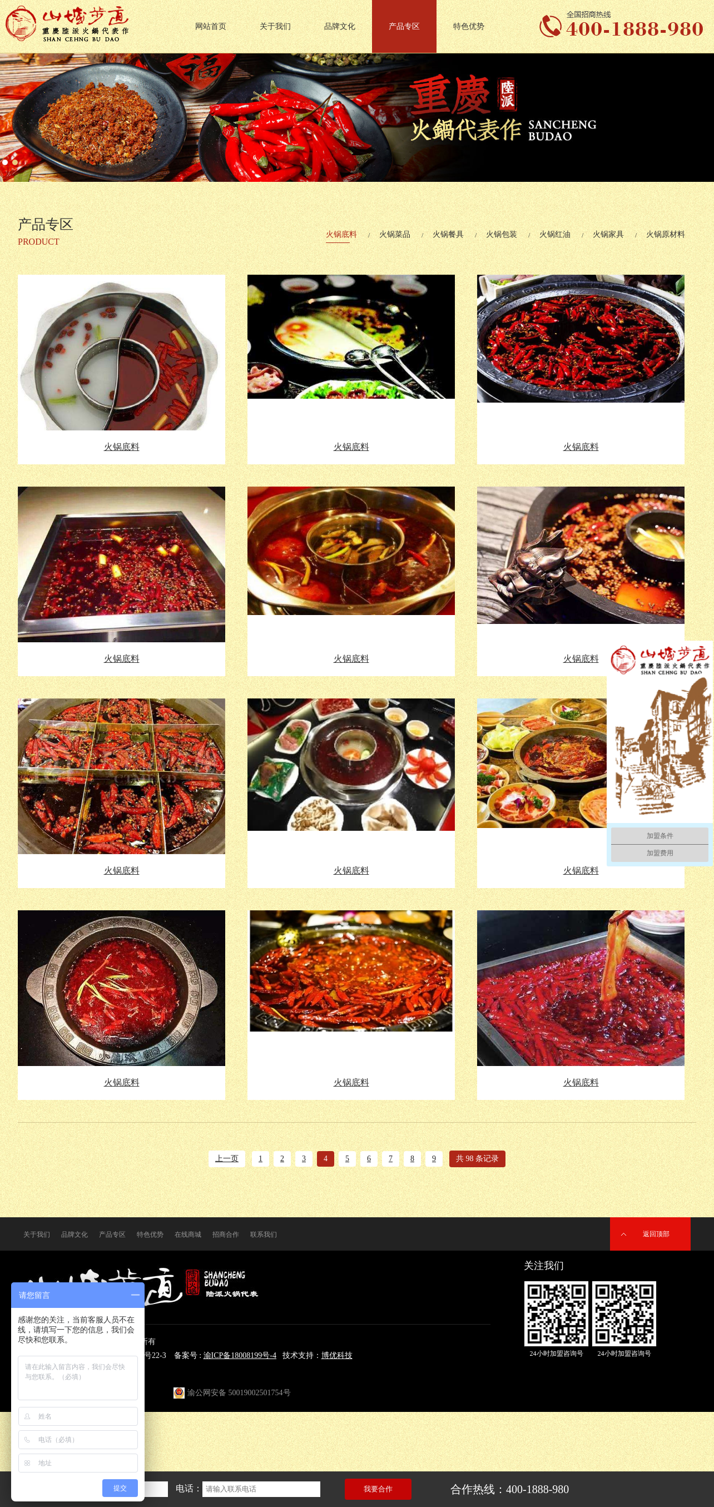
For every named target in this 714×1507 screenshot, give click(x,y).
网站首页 (210, 26)
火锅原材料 (665, 234)
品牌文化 (339, 26)
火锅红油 (555, 234)
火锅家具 (608, 234)
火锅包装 (501, 234)
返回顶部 (656, 1234)
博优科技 (337, 1355)
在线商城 (188, 1234)
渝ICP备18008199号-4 (240, 1355)
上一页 (227, 1158)
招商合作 (225, 1234)
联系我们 (263, 1234)
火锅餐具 (448, 234)
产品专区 (404, 26)
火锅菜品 (394, 234)
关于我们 (275, 26)
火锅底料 (341, 234)
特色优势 (468, 26)
